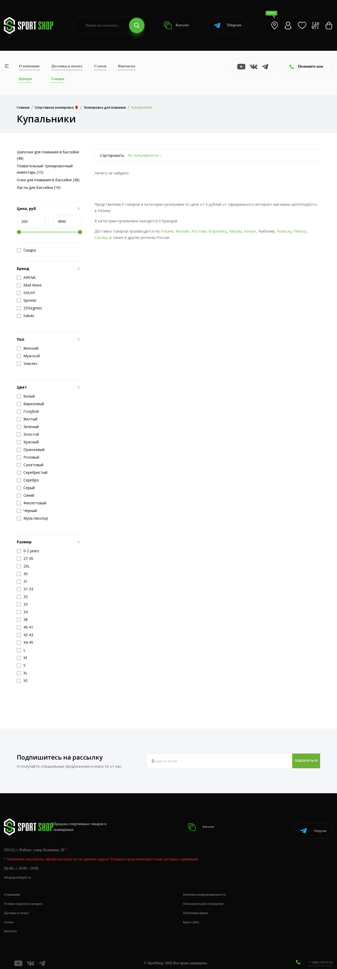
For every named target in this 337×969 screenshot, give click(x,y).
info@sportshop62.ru (19, 871)
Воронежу (218, 231)
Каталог (176, 25)
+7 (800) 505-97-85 (318, 956)
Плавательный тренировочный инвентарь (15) (45, 169)
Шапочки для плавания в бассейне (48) (48, 155)
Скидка (26, 250)
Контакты (126, 66)
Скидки (57, 79)
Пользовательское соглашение (206, 897)
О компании (29, 66)
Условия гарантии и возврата (26, 897)
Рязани (167, 231)
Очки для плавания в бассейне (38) (48, 179)
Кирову (235, 231)
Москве (182, 231)
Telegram (227, 25)
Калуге (250, 231)
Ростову (198, 231)
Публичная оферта (197, 906)
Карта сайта (192, 915)
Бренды (25, 79)
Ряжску (300, 231)
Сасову (101, 237)
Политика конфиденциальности (208, 888)
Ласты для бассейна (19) (39, 187)
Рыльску (284, 231)
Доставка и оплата (66, 66)
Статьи (100, 66)
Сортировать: (112, 155)
